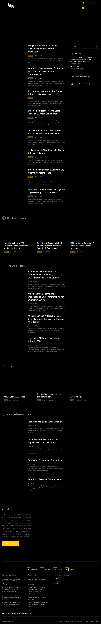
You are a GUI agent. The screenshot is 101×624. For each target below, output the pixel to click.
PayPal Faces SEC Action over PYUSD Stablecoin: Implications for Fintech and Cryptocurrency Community (81, 59)
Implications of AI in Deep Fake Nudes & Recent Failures (46, 152)
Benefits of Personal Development (44, 479)
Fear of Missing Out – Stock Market (45, 421)
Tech (5, 400)
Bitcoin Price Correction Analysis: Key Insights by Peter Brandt (46, 171)
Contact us (57, 581)
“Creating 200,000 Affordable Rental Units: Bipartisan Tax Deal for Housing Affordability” (46, 319)
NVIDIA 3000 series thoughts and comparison (50, 395)
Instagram (47, 569)
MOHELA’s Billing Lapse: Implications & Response (78, 68)
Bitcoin (30, 55)
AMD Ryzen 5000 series (14, 397)
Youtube (72, 569)
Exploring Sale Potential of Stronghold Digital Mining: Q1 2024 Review (46, 191)
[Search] (97, 46)
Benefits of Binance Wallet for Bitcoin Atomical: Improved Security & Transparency (46, 71)
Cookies (56, 584)
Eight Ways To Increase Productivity (45, 460)
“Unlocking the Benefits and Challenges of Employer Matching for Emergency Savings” (46, 297)
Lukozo (28, 613)
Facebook (34, 569)
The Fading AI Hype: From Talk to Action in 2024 (44, 340)
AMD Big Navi (76, 397)
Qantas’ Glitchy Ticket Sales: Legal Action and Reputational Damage (80, 76)
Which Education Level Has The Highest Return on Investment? (43, 441)
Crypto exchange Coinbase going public (80, 84)
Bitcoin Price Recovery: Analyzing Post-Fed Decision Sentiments (44, 112)
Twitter (60, 569)
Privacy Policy (58, 578)
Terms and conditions (61, 575)
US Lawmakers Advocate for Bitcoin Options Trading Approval (45, 93)
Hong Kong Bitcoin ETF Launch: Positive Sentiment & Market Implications (43, 48)
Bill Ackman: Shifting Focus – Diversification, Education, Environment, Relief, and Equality (43, 274)
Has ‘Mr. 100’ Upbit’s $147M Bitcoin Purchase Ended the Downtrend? (44, 132)
